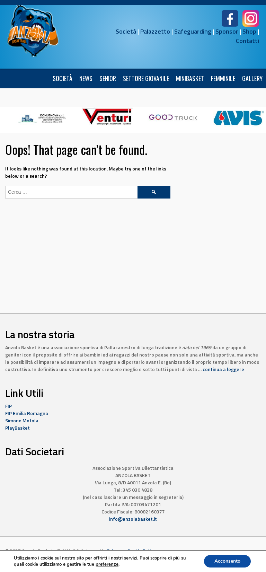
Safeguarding (192, 31)
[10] (107, 116)
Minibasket (190, 78)
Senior (107, 78)
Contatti (247, 40)
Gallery (252, 78)
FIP (8, 406)
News (85, 78)
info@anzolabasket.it (133, 518)
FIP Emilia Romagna (26, 413)
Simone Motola (21, 420)
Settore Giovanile (146, 78)
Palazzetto (155, 31)
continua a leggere (223, 369)
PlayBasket (17, 427)
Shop (249, 31)
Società (126, 31)
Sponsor (226, 31)
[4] (173, 116)
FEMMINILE (223, 78)
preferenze (107, 564)
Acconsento (227, 561)
